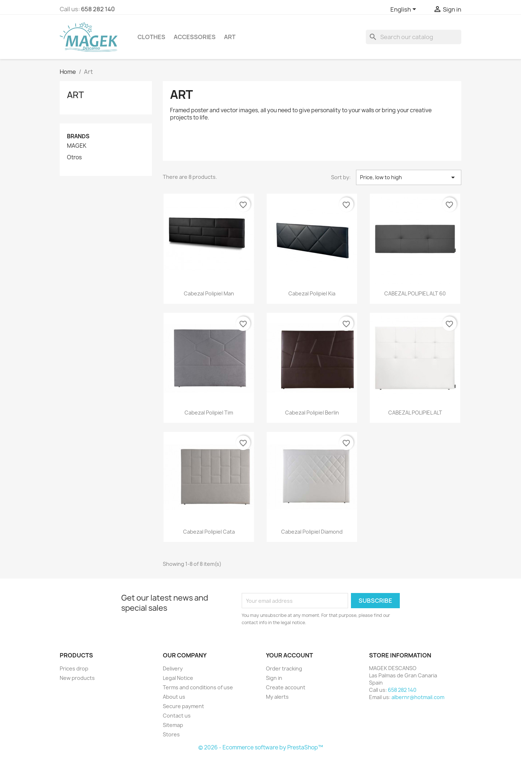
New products (77, 677)
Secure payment (183, 706)
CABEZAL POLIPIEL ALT (415, 412)
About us (174, 696)
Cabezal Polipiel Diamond (312, 531)
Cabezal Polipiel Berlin (312, 412)
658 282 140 (98, 9)
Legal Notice (178, 677)
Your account (289, 655)
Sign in (274, 677)
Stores (171, 734)
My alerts (277, 696)
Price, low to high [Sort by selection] (408, 177)
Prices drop (74, 668)
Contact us (177, 715)
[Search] (413, 37)
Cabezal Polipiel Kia (311, 293)
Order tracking (284, 668)
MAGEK (76, 146)
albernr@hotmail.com (417, 697)
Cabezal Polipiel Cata (209, 531)
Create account (285, 687)
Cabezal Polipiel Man (209, 293)
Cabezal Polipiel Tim (209, 412)
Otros (74, 157)
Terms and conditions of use (198, 687)
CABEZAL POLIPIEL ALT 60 (415, 293)
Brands (78, 136)
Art (230, 37)
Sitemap (173, 725)
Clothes (151, 37)
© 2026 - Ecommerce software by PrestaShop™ (260, 747)
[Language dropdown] (404, 9)
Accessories (195, 37)
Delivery (173, 668)
